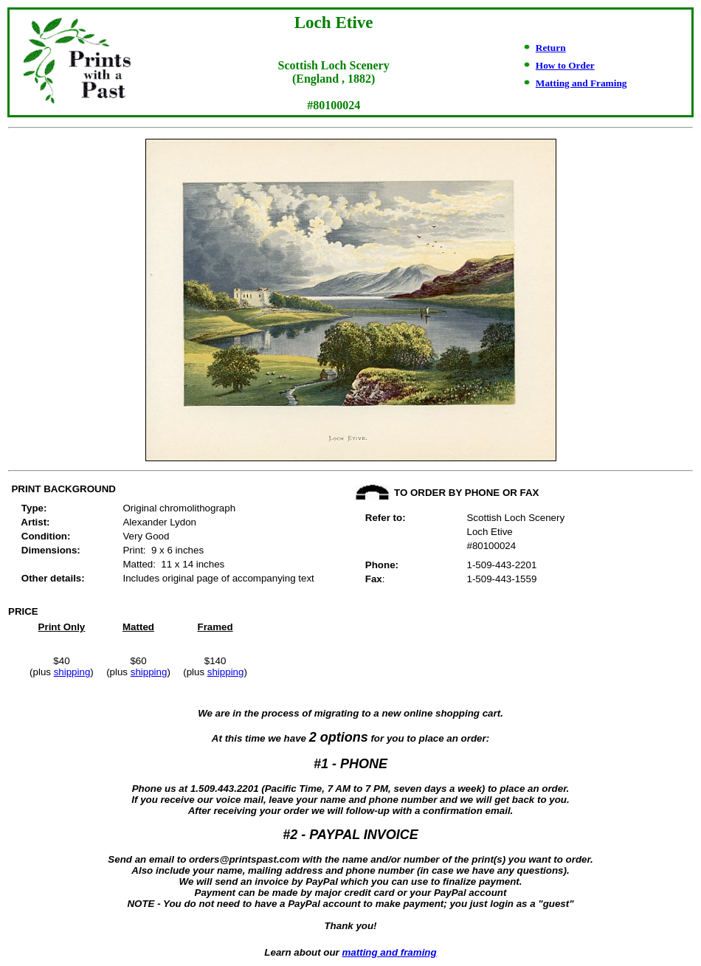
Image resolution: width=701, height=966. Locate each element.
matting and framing (389, 952)
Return (551, 47)
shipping (72, 671)
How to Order (565, 65)
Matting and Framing (581, 83)
